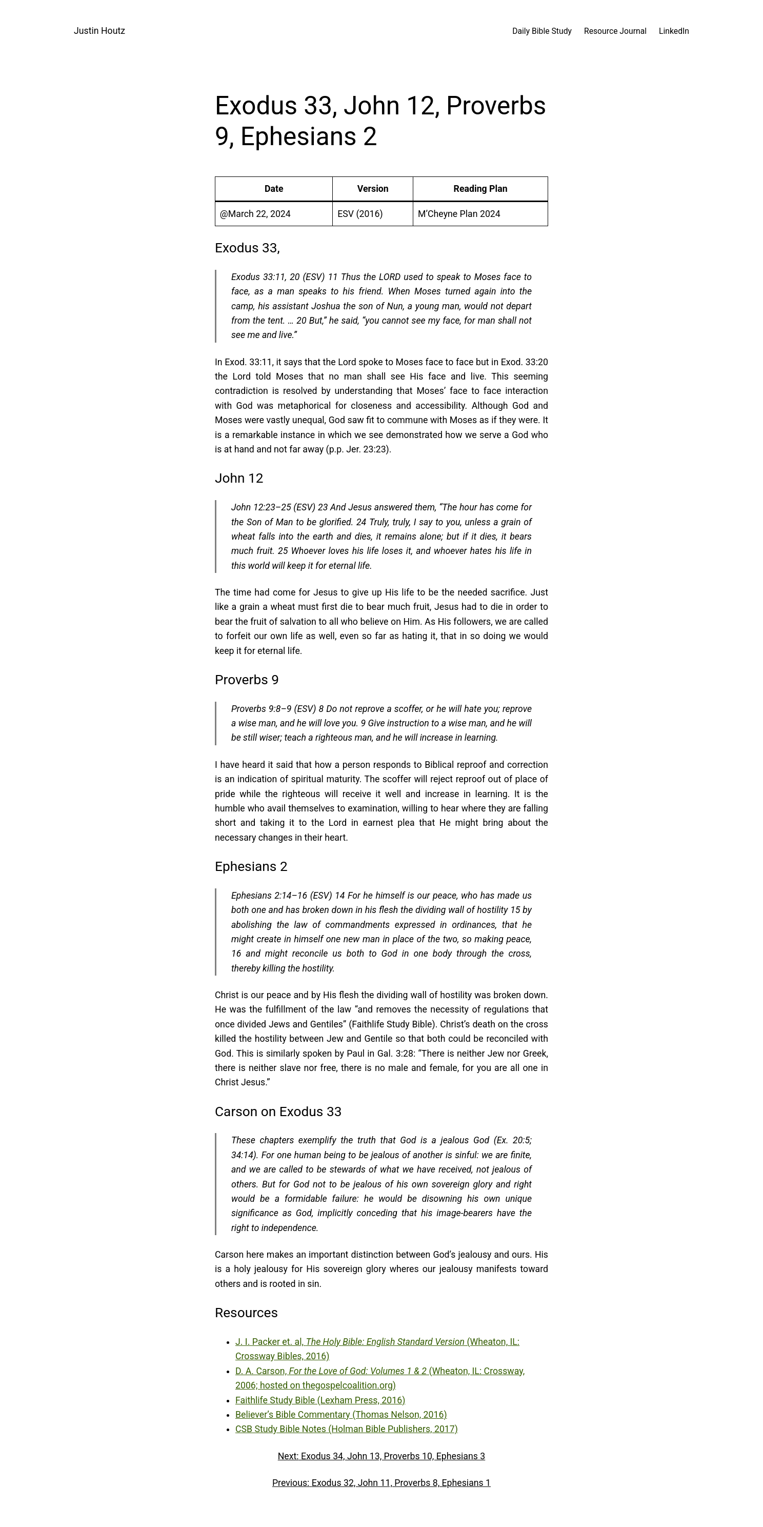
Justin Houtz (99, 31)
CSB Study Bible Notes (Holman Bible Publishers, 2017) (346, 1429)
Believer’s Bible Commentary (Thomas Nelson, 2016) (341, 1415)
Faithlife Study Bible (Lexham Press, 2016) (320, 1400)
